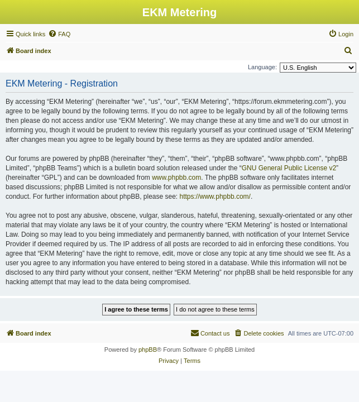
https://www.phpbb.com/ (215, 196)
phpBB (147, 349)
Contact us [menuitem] (210, 333)
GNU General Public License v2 (289, 168)
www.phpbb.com (176, 177)
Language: (262, 67)
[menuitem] (59, 34)
